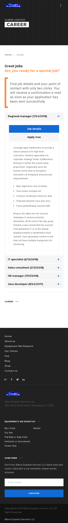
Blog (7, 361)
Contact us (11, 371)
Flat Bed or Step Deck (16, 437)
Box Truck (10, 428)
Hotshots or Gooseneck (17, 441)
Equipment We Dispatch (19, 346)
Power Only (11, 446)
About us (10, 341)
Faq (7, 356)
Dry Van (9, 432)
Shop (8, 366)
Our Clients (11, 351)
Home (8, 54)
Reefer (37, 428)
